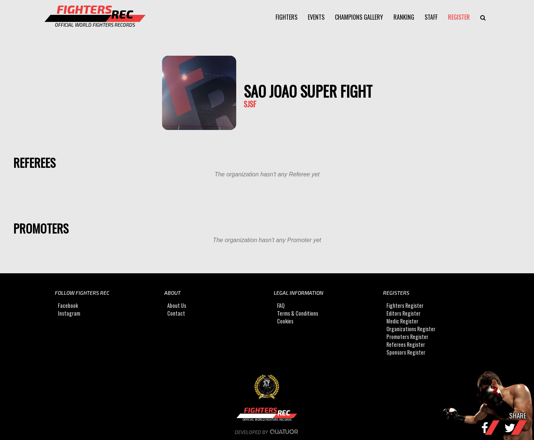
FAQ (280, 305)
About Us (176, 305)
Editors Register (403, 313)
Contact (176, 313)
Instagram (69, 313)
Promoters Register (407, 336)
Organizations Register (410, 328)
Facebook (68, 305)
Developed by (267, 432)
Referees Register (405, 344)
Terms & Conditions (297, 313)
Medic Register (402, 321)
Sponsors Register (405, 352)
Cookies (285, 321)
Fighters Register (404, 305)
